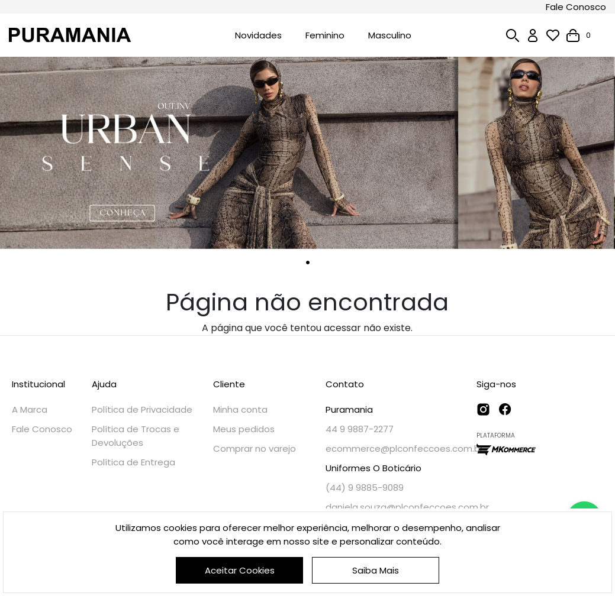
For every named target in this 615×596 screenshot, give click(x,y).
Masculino (389, 35)
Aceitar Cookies (240, 570)
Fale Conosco (576, 7)
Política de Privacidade (142, 409)
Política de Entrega (133, 462)
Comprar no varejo (254, 448)
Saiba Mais (375, 570)
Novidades (258, 35)
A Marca (29, 409)
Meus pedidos (244, 429)
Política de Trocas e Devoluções (135, 436)
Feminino (324, 35)
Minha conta (240, 409)
